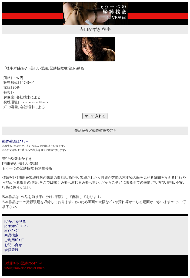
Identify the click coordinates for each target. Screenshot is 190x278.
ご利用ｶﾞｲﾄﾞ (14, 240)
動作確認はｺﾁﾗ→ (15, 141)
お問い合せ (13, 245)
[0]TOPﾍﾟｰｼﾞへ (16, 226)
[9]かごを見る (15, 222)
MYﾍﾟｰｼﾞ (11, 231)
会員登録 (11, 250)
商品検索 (11, 235)
